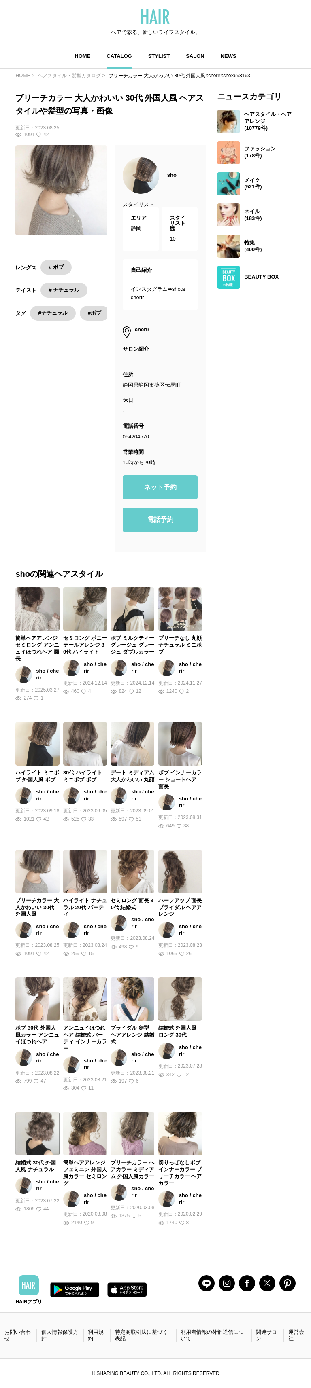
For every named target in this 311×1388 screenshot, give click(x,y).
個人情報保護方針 (59, 1335)
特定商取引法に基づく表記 (141, 1335)
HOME (82, 56)
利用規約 (96, 1335)
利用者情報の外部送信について (212, 1335)
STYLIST (159, 56)
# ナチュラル (64, 290)
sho (172, 175)
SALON (195, 56)
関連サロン (266, 1335)
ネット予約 (160, 487)
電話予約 (160, 519)
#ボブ (94, 313)
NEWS (228, 56)
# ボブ (56, 267)
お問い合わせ (17, 1335)
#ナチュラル (52, 313)
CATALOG (119, 56)
